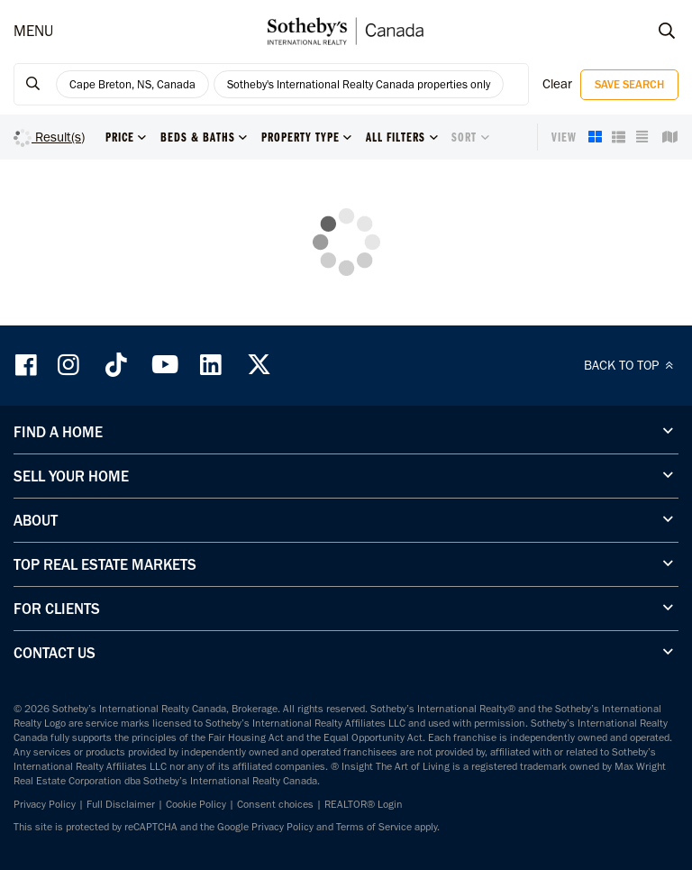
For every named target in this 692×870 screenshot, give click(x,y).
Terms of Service (374, 826)
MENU (33, 31)
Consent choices (275, 804)
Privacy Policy (45, 804)
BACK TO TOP (631, 365)
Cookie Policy (196, 804)
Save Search (629, 84)
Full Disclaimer (120, 804)
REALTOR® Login (363, 804)
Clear (557, 84)
